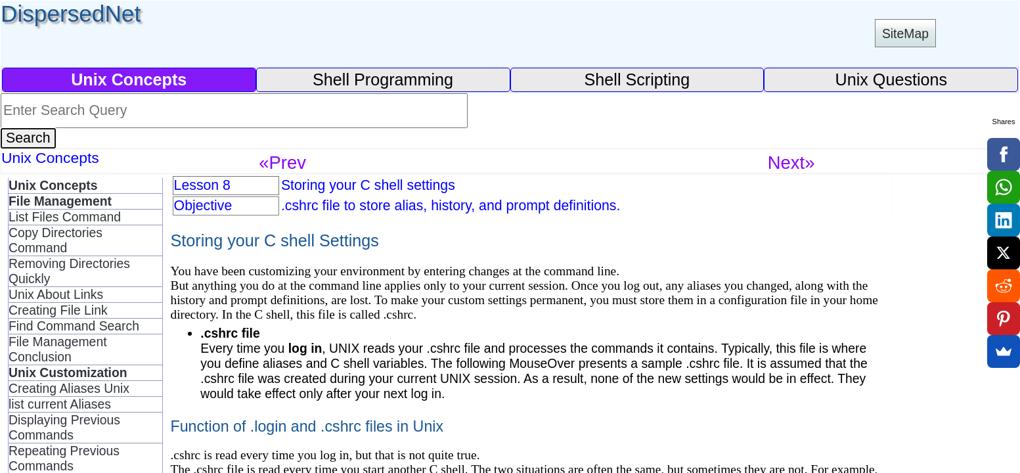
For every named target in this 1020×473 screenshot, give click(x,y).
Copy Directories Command (55, 240)
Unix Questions (891, 79)
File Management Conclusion (58, 349)
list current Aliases (60, 404)
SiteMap (905, 33)
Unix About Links (56, 294)
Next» (791, 162)
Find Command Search (74, 326)
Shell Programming (383, 79)
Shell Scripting (637, 79)
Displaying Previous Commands (64, 427)
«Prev (282, 162)
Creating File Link (58, 310)
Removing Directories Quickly (69, 271)
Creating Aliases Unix (69, 388)
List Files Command (65, 217)
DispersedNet (71, 13)
